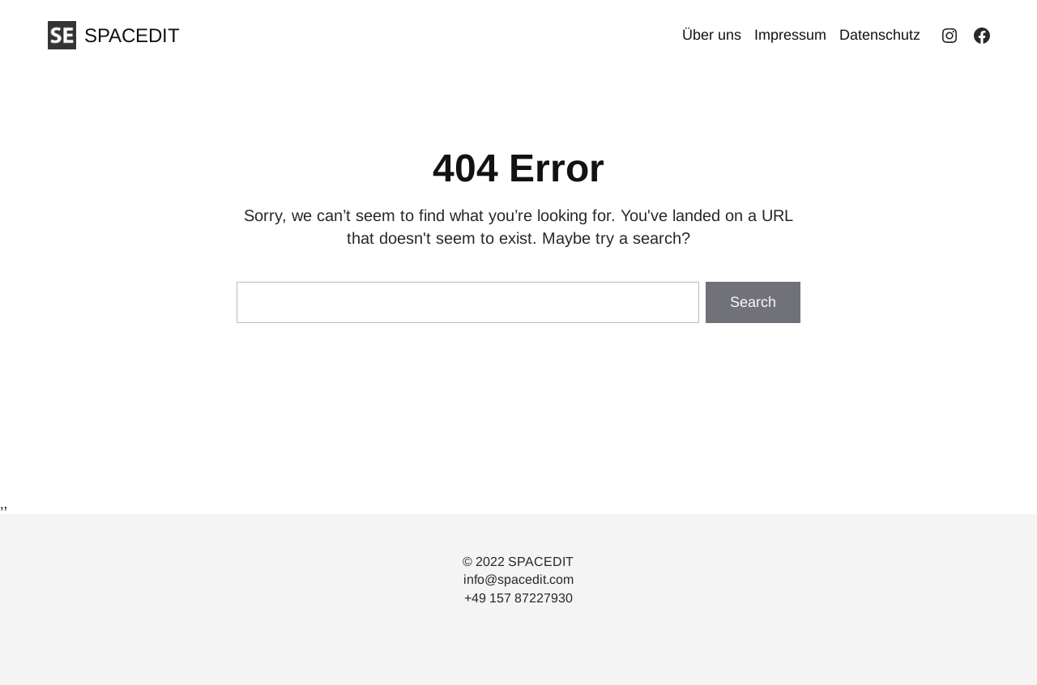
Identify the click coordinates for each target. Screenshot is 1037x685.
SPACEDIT (132, 35)
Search (753, 302)
